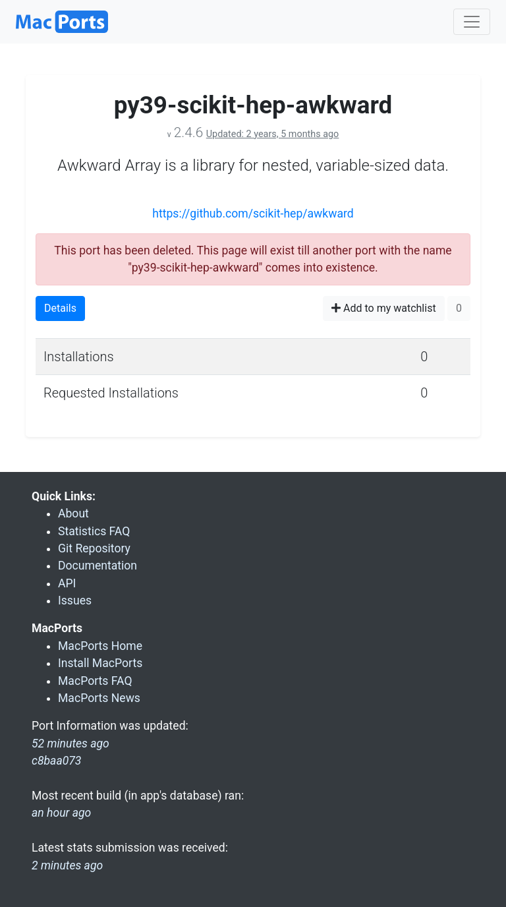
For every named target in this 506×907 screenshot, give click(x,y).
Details (60, 308)
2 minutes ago (67, 865)
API (67, 583)
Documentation (97, 565)
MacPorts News (99, 698)
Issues (75, 600)
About (73, 513)
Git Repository (94, 548)
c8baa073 (56, 760)
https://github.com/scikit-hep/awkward (253, 213)
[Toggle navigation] (471, 22)
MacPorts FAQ (95, 681)
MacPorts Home (100, 646)
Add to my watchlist (383, 308)
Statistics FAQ (94, 531)
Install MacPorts (100, 663)
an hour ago (61, 812)
